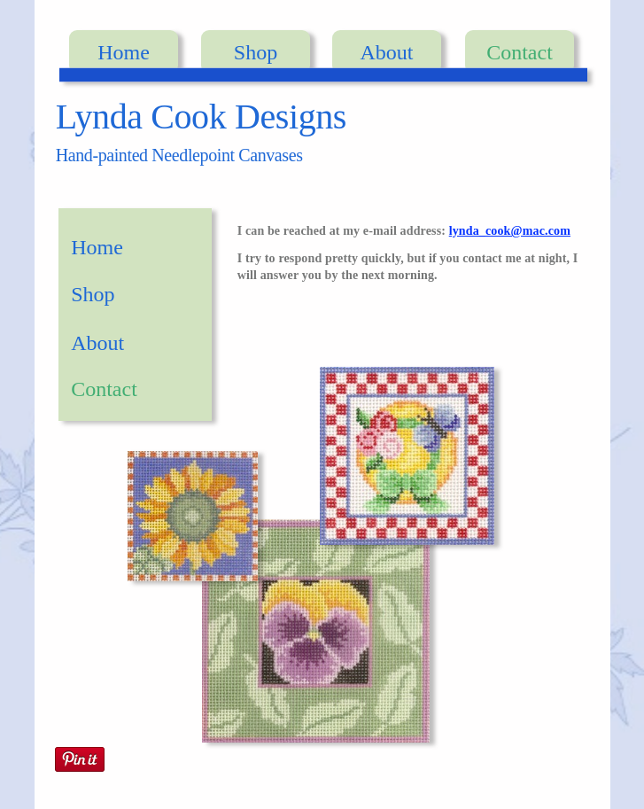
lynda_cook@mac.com (509, 230)
